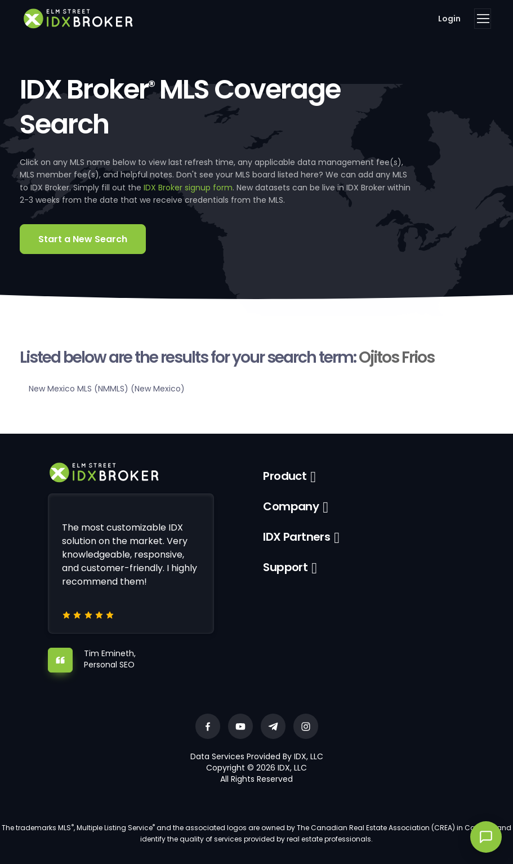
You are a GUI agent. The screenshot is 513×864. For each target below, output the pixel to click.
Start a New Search (82, 239)
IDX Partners (296, 537)
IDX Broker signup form (188, 187)
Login (449, 18)
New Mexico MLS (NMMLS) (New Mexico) (107, 388)
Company (291, 506)
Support (285, 567)
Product (284, 476)
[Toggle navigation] (482, 18)
